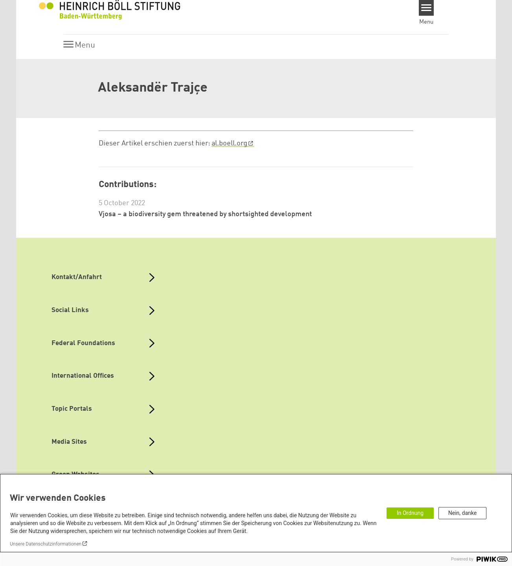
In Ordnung (410, 513)
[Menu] (426, 8)
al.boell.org (229, 143)
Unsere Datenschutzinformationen (45, 544)
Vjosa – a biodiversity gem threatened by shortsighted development (205, 214)
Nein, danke (462, 513)
